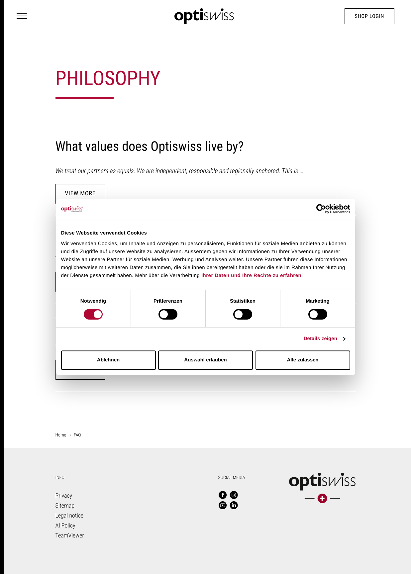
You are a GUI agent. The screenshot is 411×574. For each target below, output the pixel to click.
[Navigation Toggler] (22, 16)
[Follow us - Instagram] (234, 495)
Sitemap (65, 505)
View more (80, 193)
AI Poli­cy (65, 525)
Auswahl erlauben (205, 360)
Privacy (63, 495)
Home (60, 435)
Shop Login (369, 16)
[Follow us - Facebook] (222, 495)
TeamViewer (69, 535)
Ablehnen (108, 360)
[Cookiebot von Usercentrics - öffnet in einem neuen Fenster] (321, 209)
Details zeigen (320, 338)
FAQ (77, 435)
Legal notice (69, 515)
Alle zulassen (302, 360)
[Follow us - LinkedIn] (234, 506)
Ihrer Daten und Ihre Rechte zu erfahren (251, 275)
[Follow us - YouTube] (222, 506)
